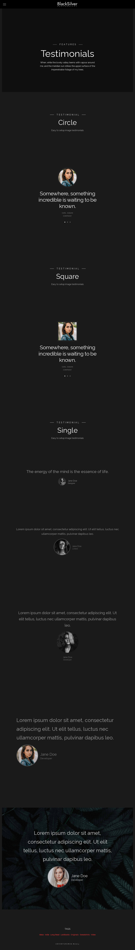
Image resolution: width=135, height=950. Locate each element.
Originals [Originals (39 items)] (75, 935)
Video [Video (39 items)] (93, 935)
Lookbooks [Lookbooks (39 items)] (65, 935)
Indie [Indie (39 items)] (47, 935)
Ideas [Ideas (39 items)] (41, 935)
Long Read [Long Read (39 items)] (54, 935)
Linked (75, 549)
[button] (65, 222)
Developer (67, 660)
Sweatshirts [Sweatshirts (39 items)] (85, 935)
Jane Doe (76, 546)
